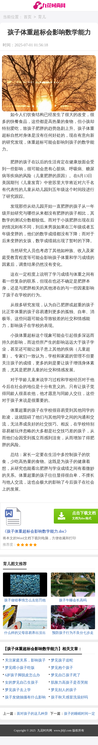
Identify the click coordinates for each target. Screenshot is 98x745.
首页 (28, 17)
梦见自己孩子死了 (65, 675)
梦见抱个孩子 (62, 668)
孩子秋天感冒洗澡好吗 (69, 697)
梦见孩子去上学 (18, 690)
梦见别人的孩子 (64, 690)
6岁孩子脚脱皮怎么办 (22, 675)
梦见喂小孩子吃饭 (20, 668)
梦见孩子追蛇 (62, 660)
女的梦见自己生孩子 (21, 682)
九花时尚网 (44, 730)
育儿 (42, 17)
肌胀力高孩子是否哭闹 (69, 682)
